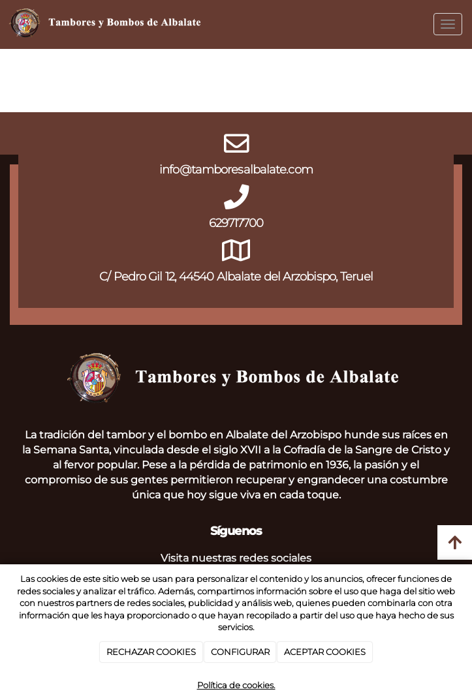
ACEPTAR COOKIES (325, 652)
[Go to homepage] (106, 24)
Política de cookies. (236, 685)
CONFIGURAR (240, 652)
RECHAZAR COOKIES (151, 652)
